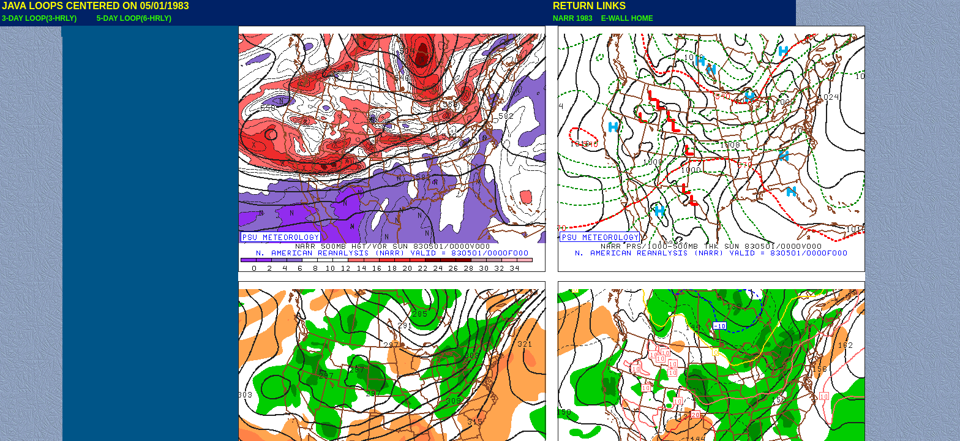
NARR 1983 (573, 18)
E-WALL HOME (625, 18)
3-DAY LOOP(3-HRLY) (39, 18)
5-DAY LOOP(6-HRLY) (134, 18)
